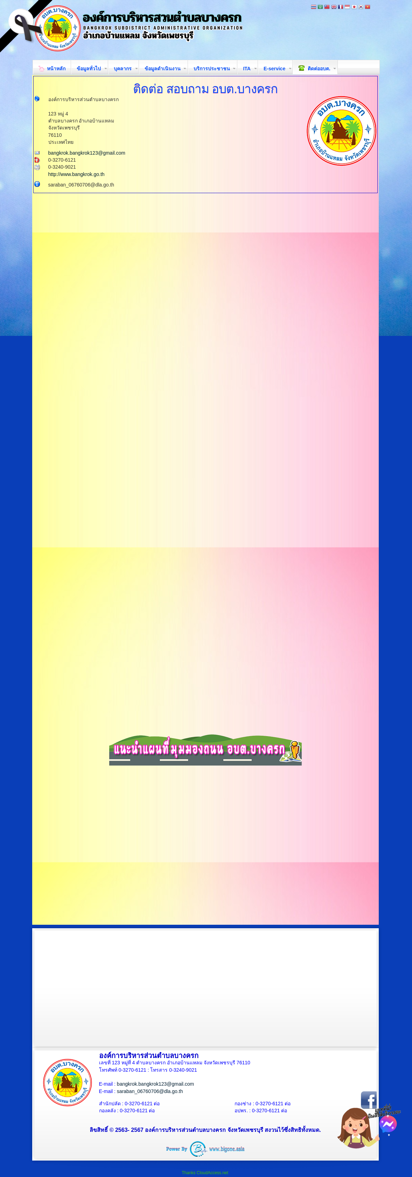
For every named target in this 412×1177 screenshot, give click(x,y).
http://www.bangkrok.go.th (76, 174)
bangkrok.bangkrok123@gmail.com (86, 153)
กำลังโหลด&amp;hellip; (208, 376)
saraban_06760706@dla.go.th (150, 1091)
